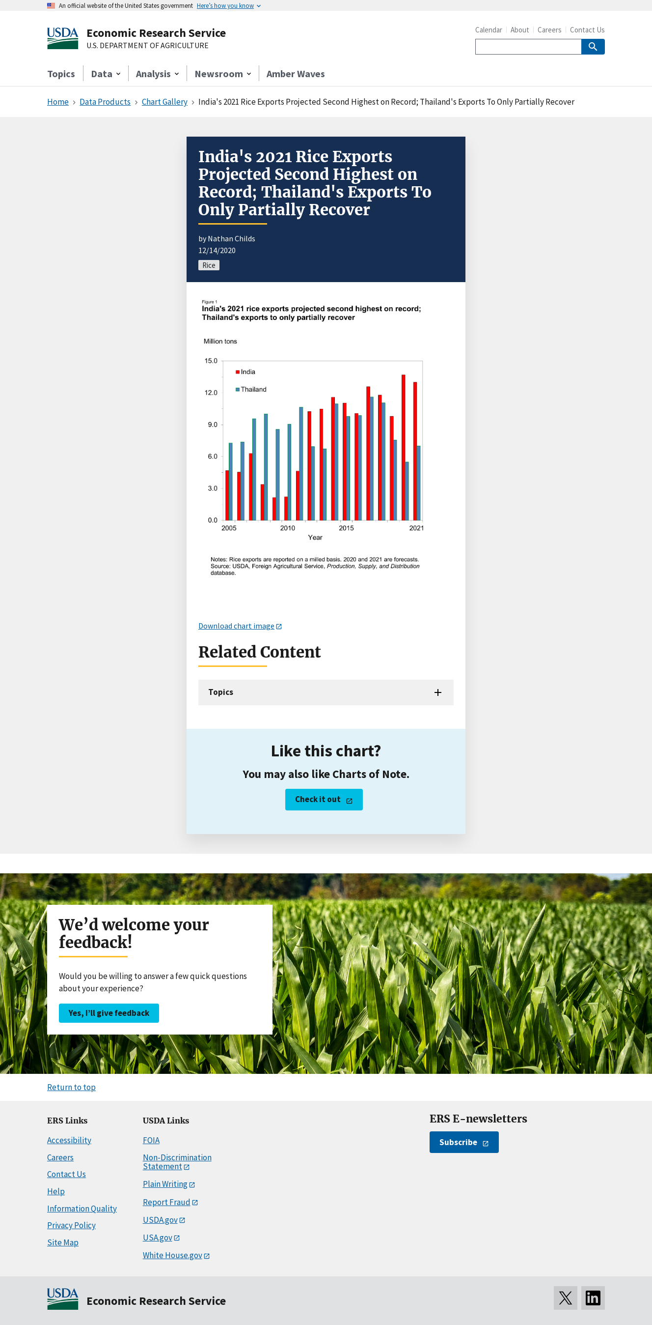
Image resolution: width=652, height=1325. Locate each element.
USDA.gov (160, 1219)
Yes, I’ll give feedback (109, 1013)
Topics (61, 73)
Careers (550, 30)
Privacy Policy (71, 1225)
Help (56, 1191)
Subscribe (458, 1142)
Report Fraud (166, 1202)
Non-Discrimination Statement (177, 1162)
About (520, 30)
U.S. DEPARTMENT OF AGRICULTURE (147, 45)
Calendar (488, 30)
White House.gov (172, 1255)
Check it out (318, 799)
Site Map (63, 1242)
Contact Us (587, 30)
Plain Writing (165, 1184)
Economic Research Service (156, 33)
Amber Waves (296, 73)
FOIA (151, 1140)
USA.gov (157, 1237)
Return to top (71, 1087)
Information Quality (82, 1208)
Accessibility (69, 1140)
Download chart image (236, 626)
